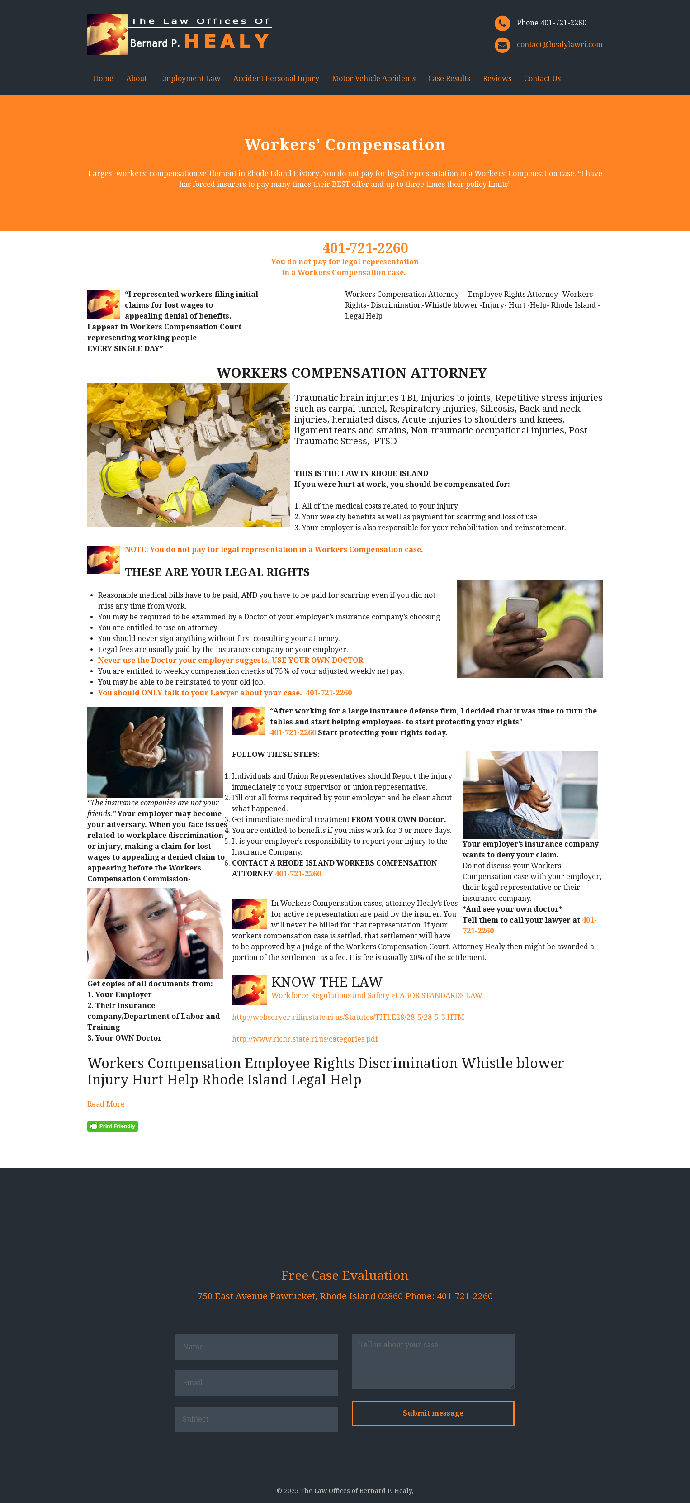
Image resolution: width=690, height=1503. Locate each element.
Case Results (449, 78)
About (136, 78)
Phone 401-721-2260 (551, 23)
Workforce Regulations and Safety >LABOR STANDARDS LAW (376, 995)
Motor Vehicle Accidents (374, 78)
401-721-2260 (365, 248)
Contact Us (542, 78)
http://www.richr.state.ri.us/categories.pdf (305, 1039)
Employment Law (190, 78)
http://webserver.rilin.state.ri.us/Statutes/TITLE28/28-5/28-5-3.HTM (348, 1017)
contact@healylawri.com (560, 44)
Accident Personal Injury (276, 78)
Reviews (497, 78)
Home (103, 78)
